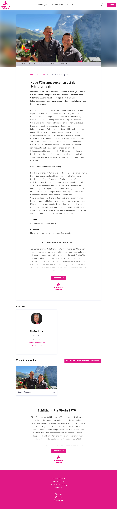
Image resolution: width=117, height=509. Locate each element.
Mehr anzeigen (58, 278)
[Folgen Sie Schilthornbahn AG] (111, 5)
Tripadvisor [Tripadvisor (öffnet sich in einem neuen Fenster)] (58, 500)
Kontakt (70, 5)
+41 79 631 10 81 (36, 346)
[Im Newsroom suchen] (102, 4)
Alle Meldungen (40, 5)
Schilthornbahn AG (44, 233)
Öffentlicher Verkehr (48, 223)
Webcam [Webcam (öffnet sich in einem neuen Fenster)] (58, 497)
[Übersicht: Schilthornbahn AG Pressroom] (5, 5)
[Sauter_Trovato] (36, 377)
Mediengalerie (57, 5)
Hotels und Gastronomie (61, 233)
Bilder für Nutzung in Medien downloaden (82, 361)
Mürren (33, 233)
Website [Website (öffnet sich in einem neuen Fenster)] (58, 494)
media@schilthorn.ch (36, 343)
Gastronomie (35, 223)
